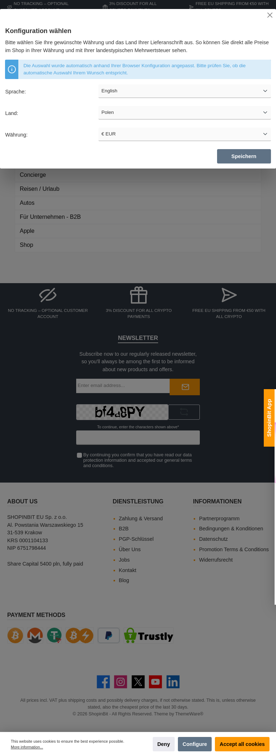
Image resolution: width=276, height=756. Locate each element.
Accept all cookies (242, 744)
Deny (163, 744)
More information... (27, 747)
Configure (195, 744)
